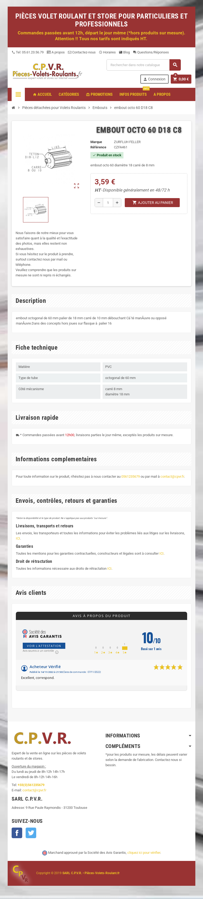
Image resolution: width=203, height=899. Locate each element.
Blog (124, 52)
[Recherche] (144, 65)
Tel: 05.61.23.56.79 (28, 52)
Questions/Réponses (151, 52)
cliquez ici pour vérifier (143, 853)
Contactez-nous (82, 52)
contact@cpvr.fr (172, 476)
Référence (98, 147)
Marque (96, 142)
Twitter (31, 833)
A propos (56, 52)
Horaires (107, 52)
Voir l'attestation (44, 646)
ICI (18, 538)
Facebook (17, 833)
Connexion (154, 79)
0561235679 (130, 476)
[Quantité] (108, 202)
